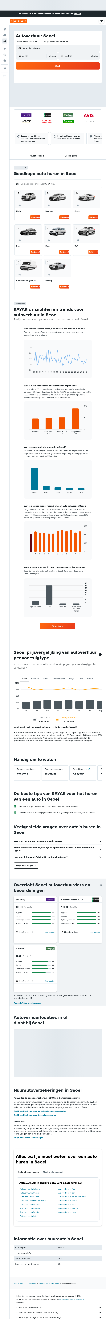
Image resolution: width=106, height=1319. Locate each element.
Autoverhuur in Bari (66, 1193)
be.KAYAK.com (19, 1283)
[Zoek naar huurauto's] (4, 41)
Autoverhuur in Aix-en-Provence (72, 1196)
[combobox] (27, 41)
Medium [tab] (35, 678)
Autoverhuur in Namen (29, 1196)
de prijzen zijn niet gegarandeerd (71, 1299)
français (77, 13)
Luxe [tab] (81, 678)
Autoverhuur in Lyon (67, 1212)
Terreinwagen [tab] (59, 678)
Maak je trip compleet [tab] (53, 1172)
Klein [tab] (24, 678)
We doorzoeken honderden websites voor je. (59, 1312)
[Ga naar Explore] (4, 49)
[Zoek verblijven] (4, 35)
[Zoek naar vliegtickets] (4, 29)
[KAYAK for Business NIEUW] (4, 60)
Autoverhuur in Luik (28, 1216)
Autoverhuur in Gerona (68, 1208)
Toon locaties (50, 932)
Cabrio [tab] (90, 678)
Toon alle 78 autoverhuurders (27, 1003)
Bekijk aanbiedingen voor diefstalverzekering (35, 1115)
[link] (57, 626)
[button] (103, 14)
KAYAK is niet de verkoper (59, 1307)
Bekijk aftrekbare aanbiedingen (28, 1137)
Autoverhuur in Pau (66, 1189)
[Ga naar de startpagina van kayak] (18, 21)
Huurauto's (32, 1283)
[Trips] (4, 68)
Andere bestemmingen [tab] (28, 1172)
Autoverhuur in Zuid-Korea (49, 1283)
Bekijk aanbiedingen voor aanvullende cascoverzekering (40, 1111)
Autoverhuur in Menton (30, 1204)
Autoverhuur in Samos (67, 1200)
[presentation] (100, 885)
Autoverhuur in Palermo (30, 1189)
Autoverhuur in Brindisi (29, 1212)
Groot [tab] (45, 678)
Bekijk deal (35, 217)
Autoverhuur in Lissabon (30, 1208)
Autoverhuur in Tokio (67, 1204)
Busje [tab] (71, 678)
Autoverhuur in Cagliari (29, 1193)
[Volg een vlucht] (4, 54)
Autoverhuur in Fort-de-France (33, 1200)
